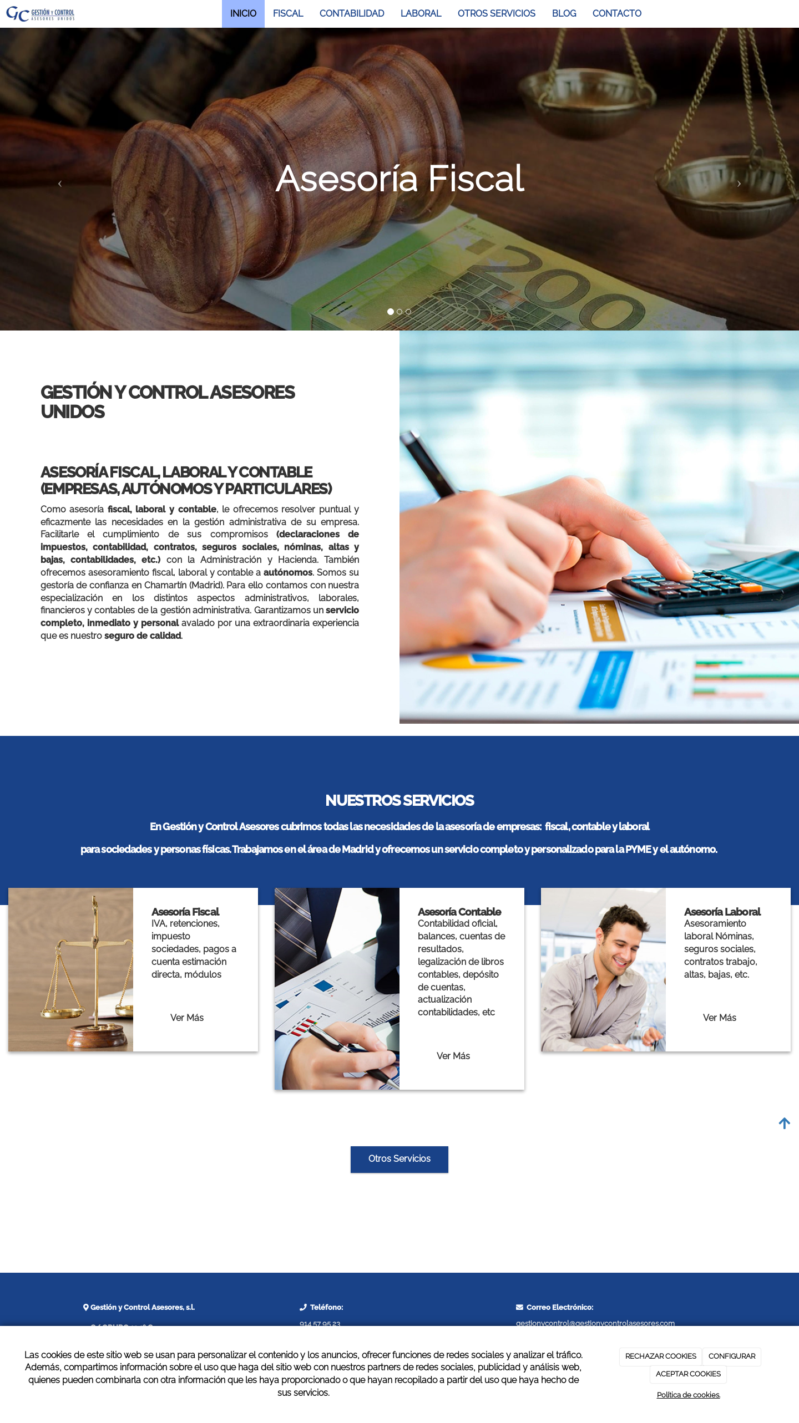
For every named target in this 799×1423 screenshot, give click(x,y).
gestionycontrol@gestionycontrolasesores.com (595, 1323)
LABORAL (421, 13)
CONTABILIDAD (352, 13)
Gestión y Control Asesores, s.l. (142, 1307)
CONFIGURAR (732, 1356)
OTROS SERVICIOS (496, 13)
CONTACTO (617, 13)
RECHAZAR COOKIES (660, 1356)
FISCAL (288, 13)
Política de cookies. (688, 1395)
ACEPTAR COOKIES (688, 1374)
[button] (60, 179)
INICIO (243, 13)
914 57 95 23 (320, 1323)
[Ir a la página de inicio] (40, 14)
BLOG (564, 13)
